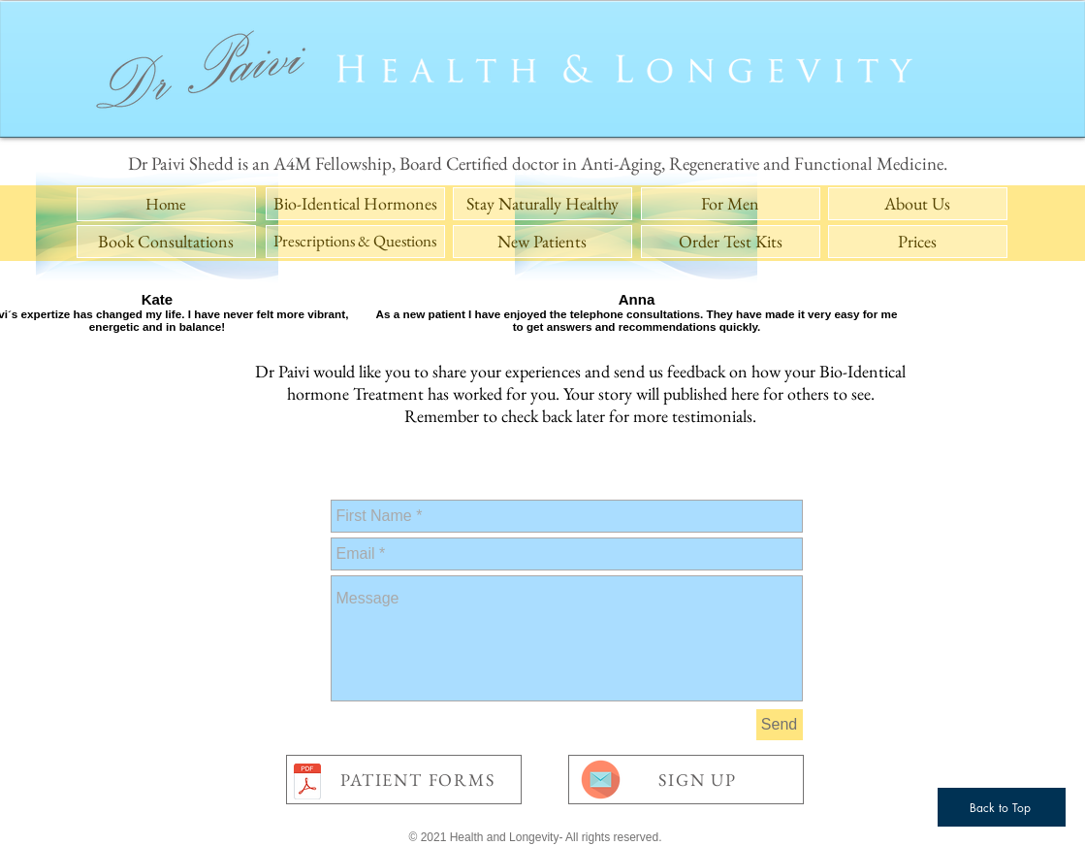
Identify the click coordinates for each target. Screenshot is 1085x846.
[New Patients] (542, 241)
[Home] (166, 204)
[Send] (779, 724)
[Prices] (917, 241)
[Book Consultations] (166, 241)
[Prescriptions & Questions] (355, 241)
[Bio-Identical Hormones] (355, 203)
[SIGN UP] (686, 779)
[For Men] (730, 203)
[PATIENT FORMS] (404, 779)
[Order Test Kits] (730, 241)
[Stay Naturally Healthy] (542, 203)
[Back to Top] (1002, 807)
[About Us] (917, 203)
